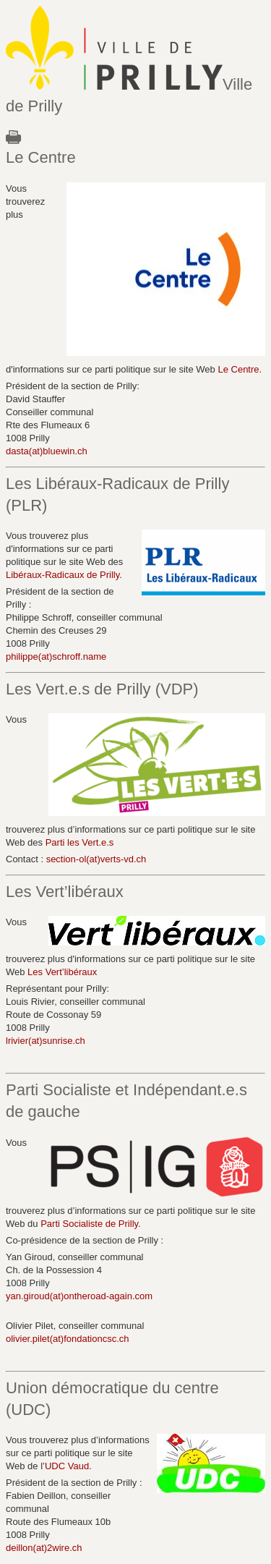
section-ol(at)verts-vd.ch (96, 859)
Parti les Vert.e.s (80, 842)
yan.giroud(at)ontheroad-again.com (79, 1296)
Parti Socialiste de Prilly (89, 1223)
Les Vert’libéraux (62, 971)
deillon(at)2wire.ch (44, 1547)
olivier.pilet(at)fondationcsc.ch (67, 1338)
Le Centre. (240, 369)
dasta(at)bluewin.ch (46, 451)
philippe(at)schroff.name (56, 656)
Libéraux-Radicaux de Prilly (62, 574)
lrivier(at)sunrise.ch (45, 1040)
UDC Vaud (67, 1466)
